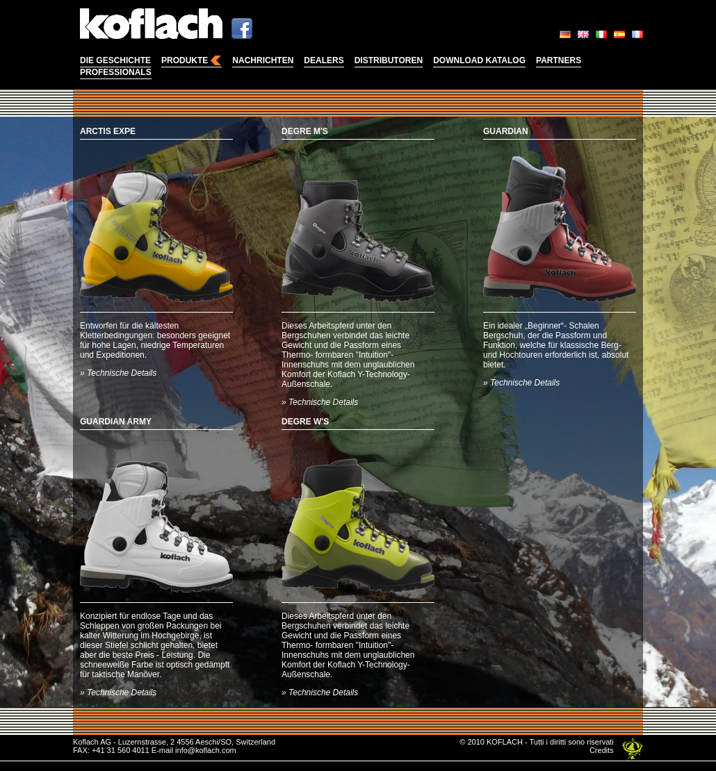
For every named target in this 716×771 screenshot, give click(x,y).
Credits (601, 750)
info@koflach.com (205, 750)
